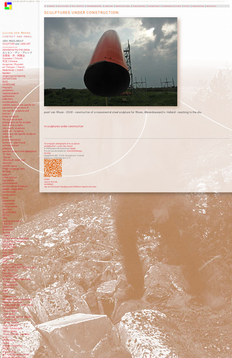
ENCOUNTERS (9, 308)
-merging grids (10, 284)
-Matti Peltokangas (12, 328)
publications (139, 5)
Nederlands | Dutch (12, 70)
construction (8, 194)
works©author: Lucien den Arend (58, 146)
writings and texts (11, 221)
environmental (94, 5)
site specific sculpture (13, 128)
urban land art (9, 177)
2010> (5, 261)
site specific (78, 5)
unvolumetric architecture (15, 238)
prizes (5, 337)
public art (7, 136)
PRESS (5, 348)
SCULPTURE (8, 43)
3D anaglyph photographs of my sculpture (62, 143)
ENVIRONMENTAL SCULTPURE (17, 305)
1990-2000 (8, 255)
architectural (123, 5)
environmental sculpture (15, 186)
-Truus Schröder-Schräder (15, 334)
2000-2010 (8, 258)
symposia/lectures (171, 5)
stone (5, 293)
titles (4, 218)
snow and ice (9, 296)
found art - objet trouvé (13, 142)
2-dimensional (9, 206)
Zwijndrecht (8, 273)
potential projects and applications (19, 151)
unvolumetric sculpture (14, 241)
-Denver (6, 157)
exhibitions (154, 5)
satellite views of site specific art (18, 104)
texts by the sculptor (12, 125)
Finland (6, 235)
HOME (47, 179)
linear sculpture (10, 116)
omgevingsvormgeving (13, 75)
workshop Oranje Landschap (17, 299)
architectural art (10, 145)
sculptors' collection (12, 345)
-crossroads (8, 287)
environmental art (11, 139)
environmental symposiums (16, 279)
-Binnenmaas (9, 281)
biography (7, 87)
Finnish (18, 58)
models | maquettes (12, 189)
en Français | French (13, 67)
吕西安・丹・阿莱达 (13, 55)
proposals (7, 148)
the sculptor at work (12, 119)
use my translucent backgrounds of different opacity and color (70, 186)
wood (5, 290)
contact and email (17, 36)
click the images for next (9, 47)
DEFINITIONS (9, 78)
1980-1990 (8, 252)
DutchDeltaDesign (74, 150)
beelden (6, 73)
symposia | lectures (12, 264)
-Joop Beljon (8, 313)
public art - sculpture (13, 131)
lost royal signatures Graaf (15, 354)
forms (5, 197)
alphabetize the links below (16, 49)
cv (45, 5)
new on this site (50, 181)
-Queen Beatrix (10, 310)
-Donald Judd (9, 319)
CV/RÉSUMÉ (8, 84)
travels (5, 342)
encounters (198, 5)
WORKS (6, 171)
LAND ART (25, 43)
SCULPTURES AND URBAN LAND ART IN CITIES (19, 269)
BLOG (5, 81)
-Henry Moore (9, 331)
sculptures (63, 5)
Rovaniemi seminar (12, 302)
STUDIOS (7, 223)
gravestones (8, 200)
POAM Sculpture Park (13, 168)
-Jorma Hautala (10, 322)
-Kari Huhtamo (10, 325)
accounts (211, 5)
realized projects (10, 93)
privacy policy (9, 351)
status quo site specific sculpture (19, 133)
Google (73, 148)
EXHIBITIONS (9, 247)
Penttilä (47, 153)
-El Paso (6, 154)
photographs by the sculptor (16, 122)
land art (108, 5)
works (52, 5)
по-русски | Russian (12, 64)
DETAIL (6, 215)
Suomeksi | (8, 58)
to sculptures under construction (63, 126)
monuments (8, 203)
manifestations (10, 102)
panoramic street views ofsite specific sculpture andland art (15, 110)
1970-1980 (7, 250)
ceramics (7, 209)
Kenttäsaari (8, 229)
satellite (6, 165)
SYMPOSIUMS (9, 276)
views (14, 165)
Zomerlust (7, 226)
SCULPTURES (9, 212)
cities (187, 5)
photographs (8, 339)
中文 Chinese (10, 61)
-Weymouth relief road (13, 160)
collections (7, 99)
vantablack (48, 184)
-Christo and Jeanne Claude (16, 316)
